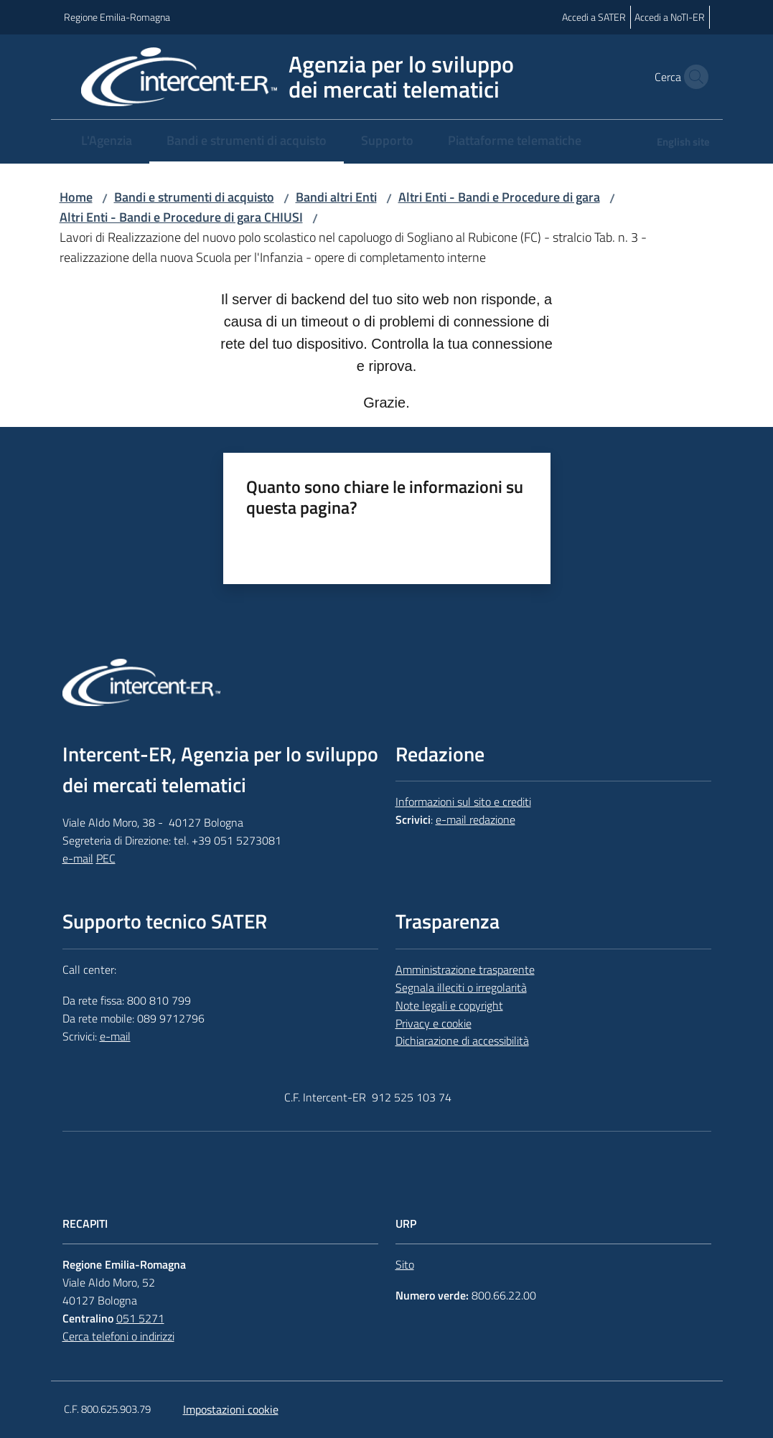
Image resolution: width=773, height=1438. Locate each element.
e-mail (77, 858)
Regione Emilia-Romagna (117, 16)
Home (76, 197)
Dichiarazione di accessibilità (462, 1040)
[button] (692, 77)
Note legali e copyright (449, 1005)
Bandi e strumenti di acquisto (194, 197)
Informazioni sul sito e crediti (463, 801)
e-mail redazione (475, 819)
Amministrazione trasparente (465, 969)
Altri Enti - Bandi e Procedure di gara (499, 197)
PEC (106, 858)
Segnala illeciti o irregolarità (461, 987)
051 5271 (140, 1318)
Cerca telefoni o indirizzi (118, 1336)
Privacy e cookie (433, 1023)
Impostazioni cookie (230, 1409)
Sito (404, 1264)
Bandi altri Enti (336, 197)
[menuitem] (106, 142)
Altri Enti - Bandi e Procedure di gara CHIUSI (181, 217)
